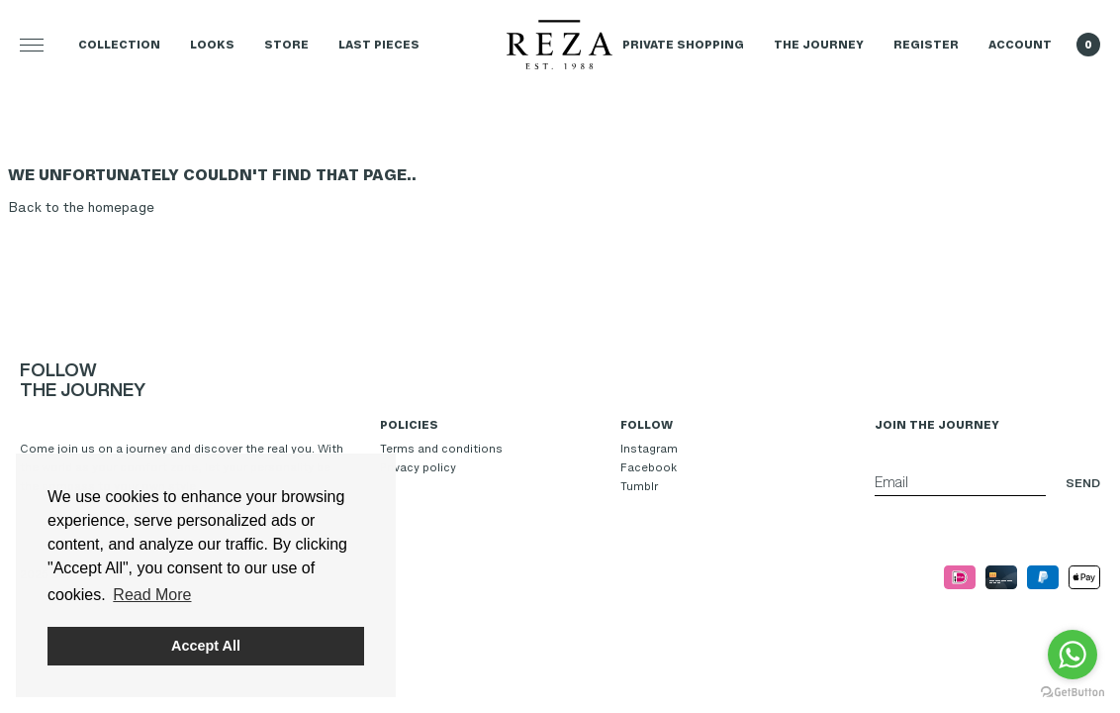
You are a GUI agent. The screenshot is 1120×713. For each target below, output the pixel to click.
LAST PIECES (379, 45)
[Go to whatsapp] (1072, 654)
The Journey (819, 45)
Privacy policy (418, 467)
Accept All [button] (205, 646)
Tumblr (639, 486)
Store (286, 45)
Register (926, 45)
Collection (119, 45)
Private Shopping (683, 45)
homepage (121, 207)
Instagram (649, 449)
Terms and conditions (441, 449)
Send (1083, 482)
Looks (212, 45)
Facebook (648, 467)
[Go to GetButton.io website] (1072, 692)
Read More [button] (152, 594)
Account (1020, 45)
